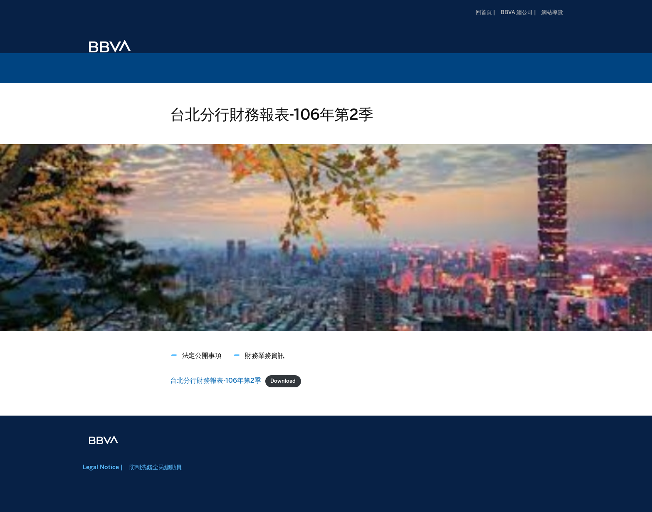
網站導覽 (552, 12)
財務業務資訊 (264, 355)
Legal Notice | (103, 467)
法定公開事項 (202, 355)
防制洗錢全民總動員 (155, 467)
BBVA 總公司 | (518, 12)
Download (283, 381)
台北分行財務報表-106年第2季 (215, 380)
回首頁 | (485, 12)
